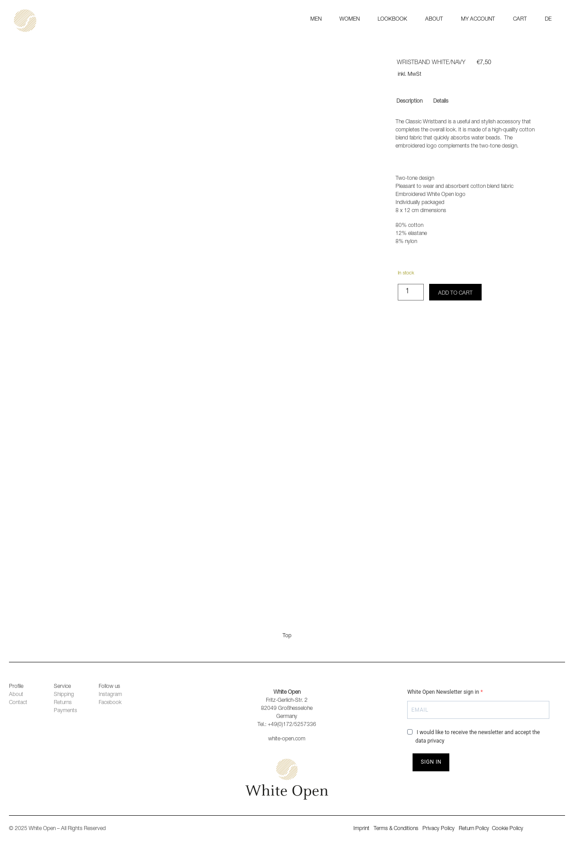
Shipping (64, 694)
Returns (63, 702)
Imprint (361, 828)
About (16, 694)
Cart (520, 19)
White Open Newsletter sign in (443, 692)
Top (287, 636)
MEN (316, 19)
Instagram (110, 694)
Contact (18, 702)
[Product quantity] (411, 292)
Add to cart (455, 293)
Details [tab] (440, 101)
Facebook (110, 702)
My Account (478, 19)
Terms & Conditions (396, 828)
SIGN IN (431, 762)
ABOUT (434, 19)
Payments (65, 710)
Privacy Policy (438, 828)
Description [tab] (409, 101)
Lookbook (392, 19)
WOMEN (349, 19)
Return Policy (475, 828)
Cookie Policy (507, 828)
